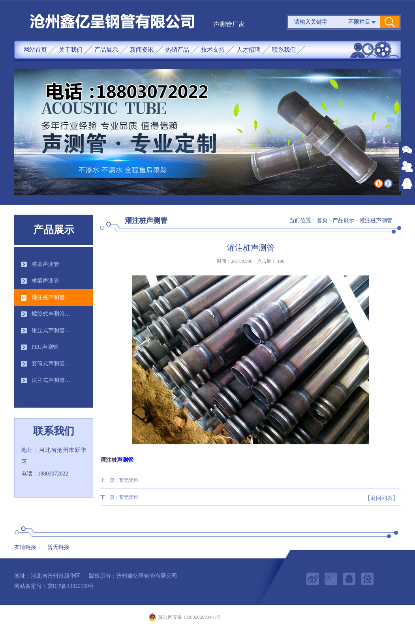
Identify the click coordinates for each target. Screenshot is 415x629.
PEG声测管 (45, 347)
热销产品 (177, 50)
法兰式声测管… (51, 380)
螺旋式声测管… (51, 314)
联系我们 (284, 50)
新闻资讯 (142, 50)
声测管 (125, 460)
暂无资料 (128, 480)
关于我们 (71, 50)
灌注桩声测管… (51, 297)
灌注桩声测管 (375, 220)
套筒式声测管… (51, 364)
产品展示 (106, 50)
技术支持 (213, 50)
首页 (322, 220)
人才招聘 (248, 50)
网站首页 (35, 50)
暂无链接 (58, 547)
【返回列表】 (381, 498)
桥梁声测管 (45, 281)
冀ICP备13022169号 (71, 586)
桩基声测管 (45, 264)
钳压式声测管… (51, 330)
